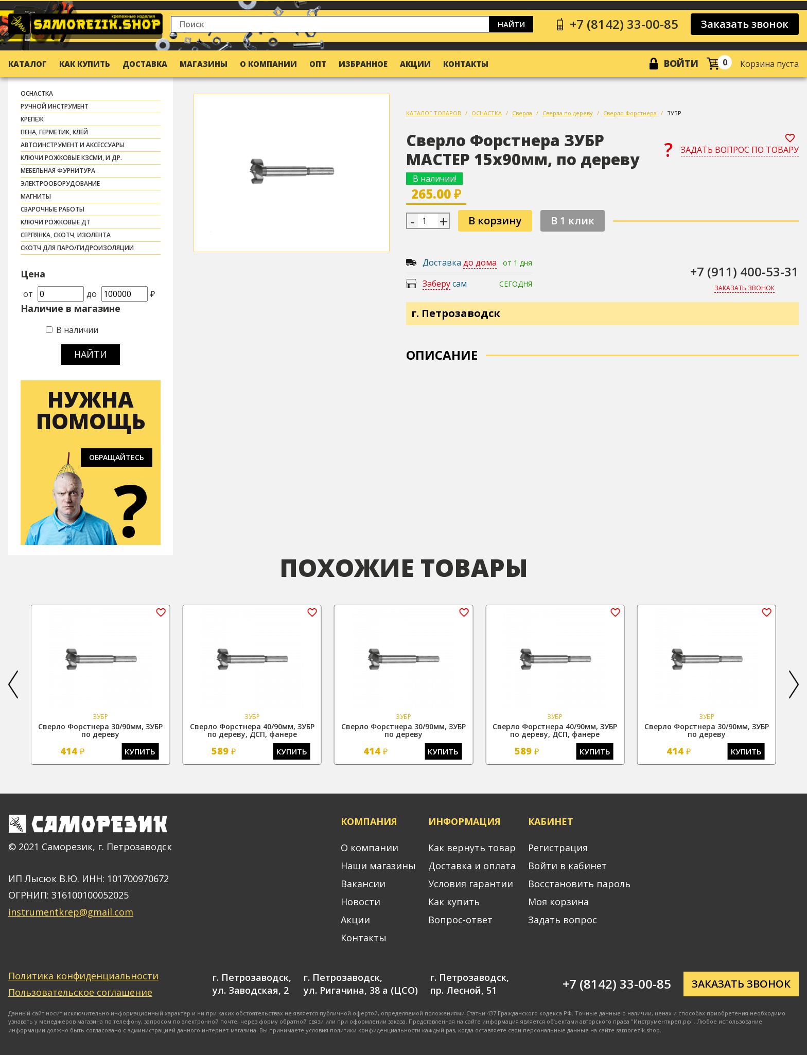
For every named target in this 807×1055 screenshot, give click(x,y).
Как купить (84, 64)
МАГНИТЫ (36, 196)
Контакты (465, 64)
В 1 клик (572, 220)
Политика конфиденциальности (83, 976)
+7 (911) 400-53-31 (744, 271)
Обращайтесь (116, 457)
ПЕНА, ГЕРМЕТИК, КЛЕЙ (54, 132)
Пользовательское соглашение (80, 992)
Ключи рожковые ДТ (56, 222)
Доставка (144, 64)
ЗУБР (674, 113)
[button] (13, 685)
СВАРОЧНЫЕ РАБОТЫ (52, 209)
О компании (268, 64)
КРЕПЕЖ (32, 119)
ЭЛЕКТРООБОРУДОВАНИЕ (60, 183)
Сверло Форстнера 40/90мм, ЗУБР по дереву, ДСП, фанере (252, 730)
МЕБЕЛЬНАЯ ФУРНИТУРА (58, 170)
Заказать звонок (744, 24)
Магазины (203, 64)
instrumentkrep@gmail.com (70, 912)
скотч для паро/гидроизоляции (77, 247)
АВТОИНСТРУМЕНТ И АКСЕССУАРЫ (73, 144)
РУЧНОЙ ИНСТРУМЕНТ (55, 106)
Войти (681, 63)
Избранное (363, 64)
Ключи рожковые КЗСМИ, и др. (71, 157)
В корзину (495, 220)
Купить (140, 751)
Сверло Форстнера (630, 113)
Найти (511, 24)
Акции (415, 64)
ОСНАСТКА (37, 93)
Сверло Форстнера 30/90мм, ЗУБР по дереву (100, 730)
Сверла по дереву (567, 113)
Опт (317, 64)
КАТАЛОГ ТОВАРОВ (433, 113)
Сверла (522, 113)
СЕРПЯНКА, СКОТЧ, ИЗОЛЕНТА (66, 235)
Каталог (27, 64)
